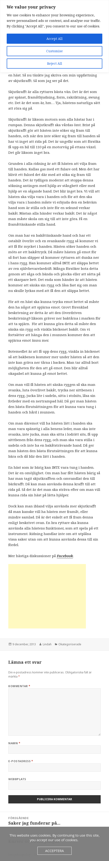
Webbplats (17, 779)
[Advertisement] (47, 596)
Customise (54, 51)
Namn (14, 743)
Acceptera (54, 850)
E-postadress (20, 761)
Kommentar (19, 686)
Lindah (47, 644)
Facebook (65, 555)
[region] (54, 36)
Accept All (54, 38)
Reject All (54, 63)
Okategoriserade (69, 644)
